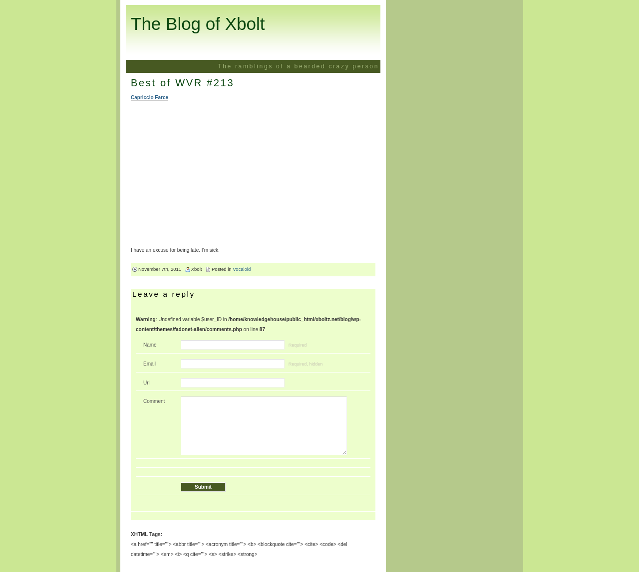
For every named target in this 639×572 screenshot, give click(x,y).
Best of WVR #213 (182, 82)
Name (150, 345)
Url (146, 382)
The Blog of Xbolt (198, 23)
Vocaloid (242, 269)
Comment (154, 401)
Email (149, 364)
